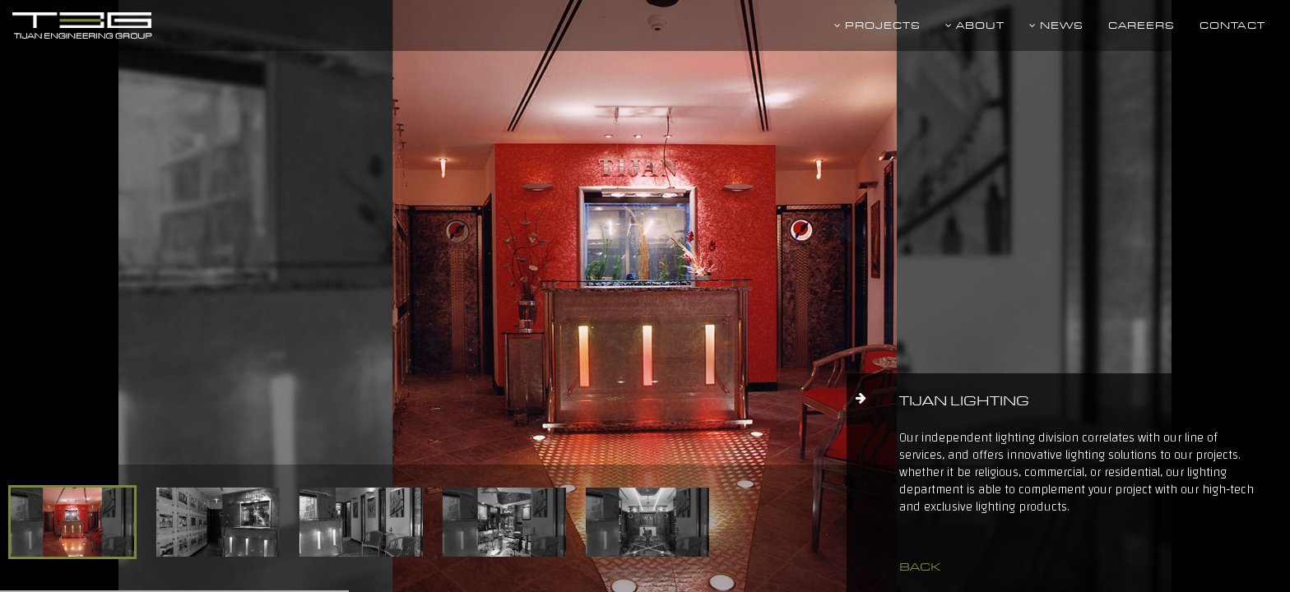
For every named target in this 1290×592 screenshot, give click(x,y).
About (975, 25)
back (919, 566)
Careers (1141, 25)
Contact (1232, 25)
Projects (877, 25)
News (1056, 25)
